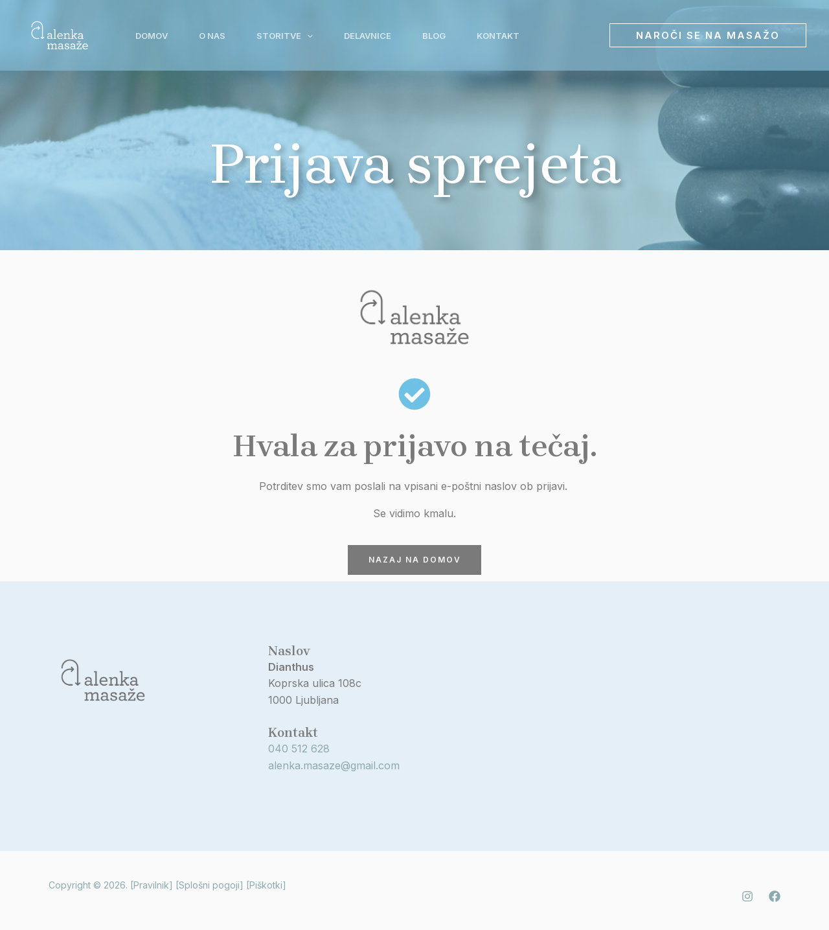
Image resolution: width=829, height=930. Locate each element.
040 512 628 (299, 749)
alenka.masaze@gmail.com (334, 765)
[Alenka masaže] (60, 34)
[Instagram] (747, 896)
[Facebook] (774, 896)
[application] (307, 35)
